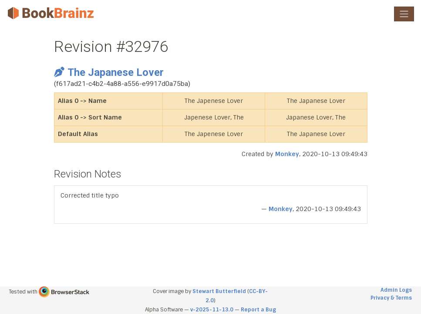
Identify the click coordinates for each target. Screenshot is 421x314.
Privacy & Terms (391, 297)
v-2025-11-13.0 (211, 309)
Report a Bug (258, 309)
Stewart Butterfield (219, 291)
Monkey (287, 154)
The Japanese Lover (109, 72)
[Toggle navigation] (404, 14)
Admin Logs (396, 290)
